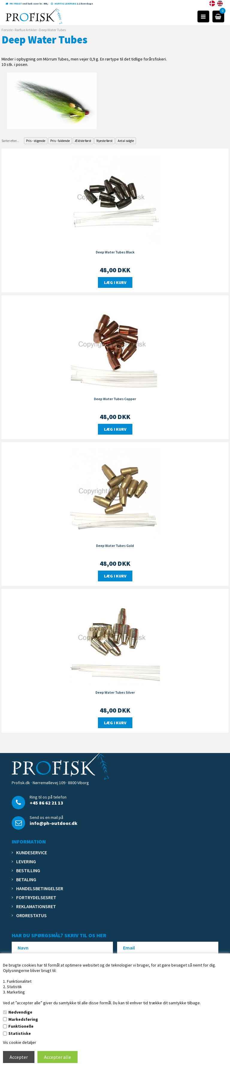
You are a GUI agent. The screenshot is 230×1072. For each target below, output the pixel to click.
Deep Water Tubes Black (115, 252)
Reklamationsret (36, 906)
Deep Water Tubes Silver (115, 692)
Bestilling (28, 870)
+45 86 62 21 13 (46, 803)
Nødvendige (20, 1012)
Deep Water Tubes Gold (115, 545)
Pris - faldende (60, 141)
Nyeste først (104, 141)
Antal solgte (126, 141)
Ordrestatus (31, 915)
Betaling (26, 879)
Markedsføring (23, 1019)
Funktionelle (21, 1026)
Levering (26, 861)
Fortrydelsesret (36, 897)
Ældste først (83, 141)
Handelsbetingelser (39, 888)
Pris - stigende (35, 141)
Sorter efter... (10, 141)
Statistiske (19, 1033)
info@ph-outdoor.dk (53, 823)
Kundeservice (31, 852)
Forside (7, 30)
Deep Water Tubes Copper (115, 399)
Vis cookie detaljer (19, 1042)
